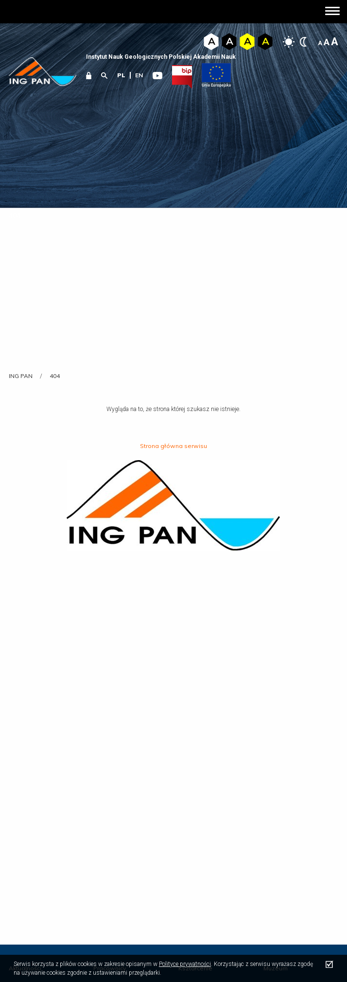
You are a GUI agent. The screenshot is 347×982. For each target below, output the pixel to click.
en (139, 75)
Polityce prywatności (185, 964)
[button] (332, 11)
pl (121, 75)
